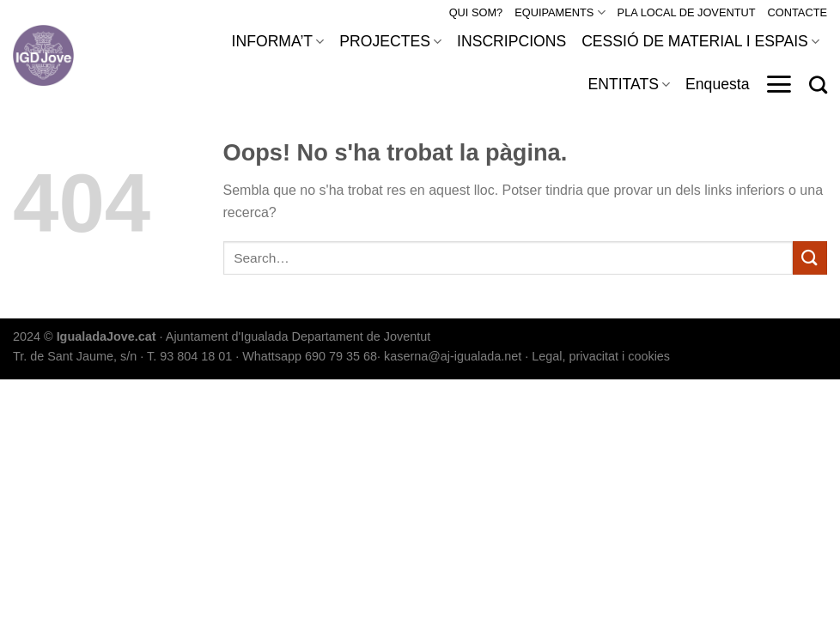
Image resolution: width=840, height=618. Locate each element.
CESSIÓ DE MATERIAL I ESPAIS (700, 41)
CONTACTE (797, 12)
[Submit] (810, 258)
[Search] (818, 84)
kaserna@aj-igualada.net (452, 356)
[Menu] (778, 84)
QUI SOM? (476, 12)
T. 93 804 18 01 (189, 356)
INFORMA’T (278, 41)
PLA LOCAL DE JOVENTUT (687, 12)
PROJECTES (390, 41)
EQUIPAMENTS (559, 12)
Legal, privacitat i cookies (601, 356)
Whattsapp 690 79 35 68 (309, 356)
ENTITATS (628, 84)
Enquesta (717, 84)
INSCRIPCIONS (511, 41)
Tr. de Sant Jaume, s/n (75, 356)
